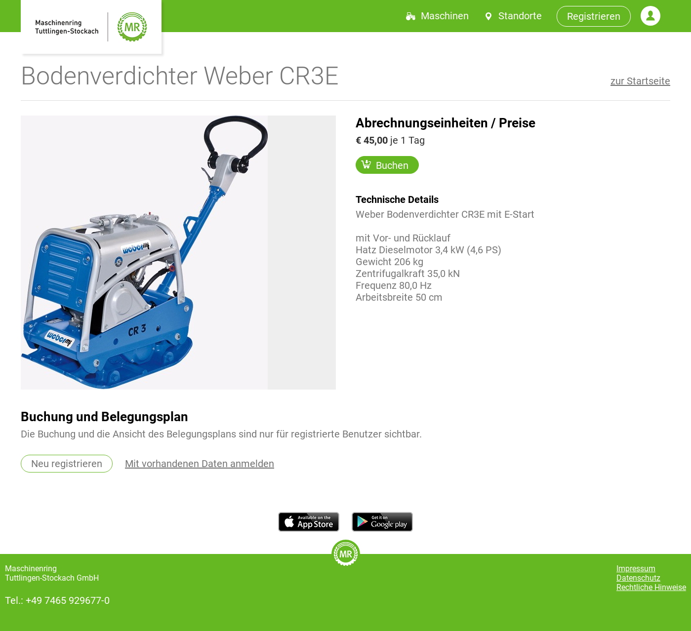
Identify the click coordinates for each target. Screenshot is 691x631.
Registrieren (593, 16)
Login (650, 16)
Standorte (520, 16)
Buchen (384, 165)
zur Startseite (640, 81)
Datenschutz (638, 578)
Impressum (635, 568)
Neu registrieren (66, 464)
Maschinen (445, 16)
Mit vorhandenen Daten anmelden (199, 464)
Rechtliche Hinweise (651, 587)
